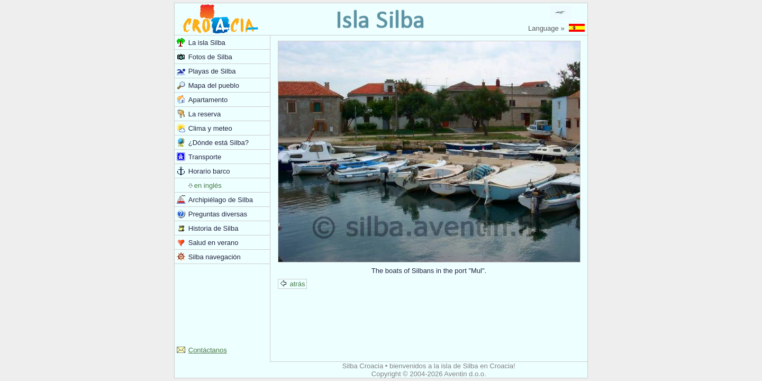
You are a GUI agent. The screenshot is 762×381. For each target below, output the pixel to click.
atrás (292, 284)
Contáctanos (207, 350)
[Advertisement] (222, 303)
